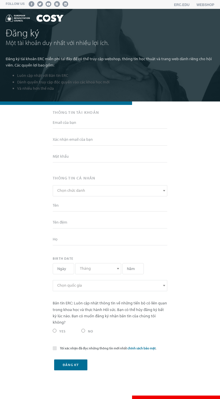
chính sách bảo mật (141, 348)
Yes (59, 331)
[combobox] (110, 190)
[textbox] (110, 190)
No (87, 331)
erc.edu (182, 5)
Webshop (205, 5)
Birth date (63, 258)
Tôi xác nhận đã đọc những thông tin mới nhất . (104, 347)
